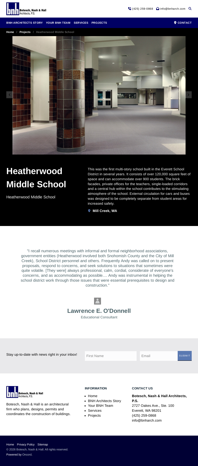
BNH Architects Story (24, 22)
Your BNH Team (58, 22)
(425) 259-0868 (144, 415)
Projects (99, 22)
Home (10, 32)
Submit (184, 355)
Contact (183, 22)
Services (81, 22)
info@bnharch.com (147, 420)
